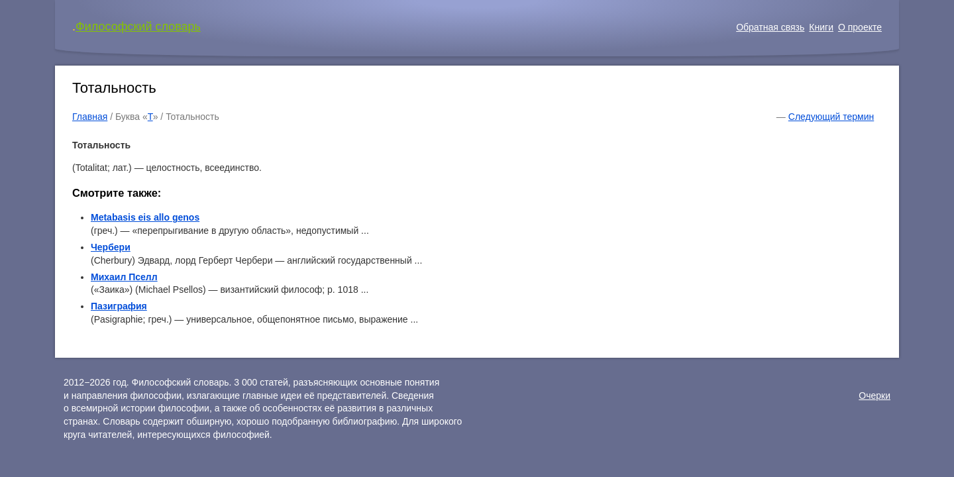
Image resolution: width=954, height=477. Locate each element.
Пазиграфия (119, 306)
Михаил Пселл (124, 277)
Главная (89, 116)
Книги (821, 27)
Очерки (874, 395)
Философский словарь (138, 26)
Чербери (111, 247)
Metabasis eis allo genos (145, 217)
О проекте (860, 27)
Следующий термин (831, 116)
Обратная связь (770, 27)
